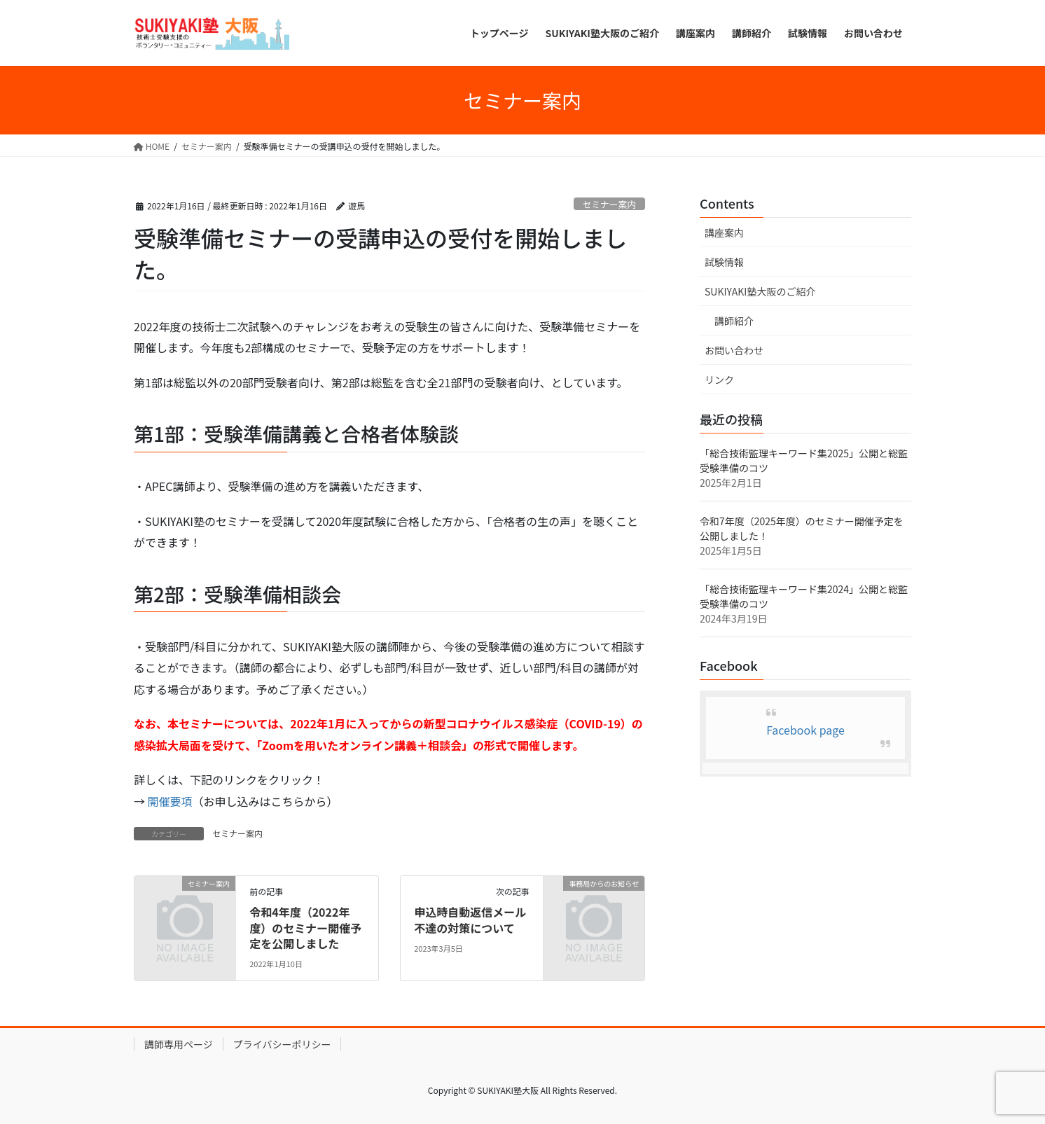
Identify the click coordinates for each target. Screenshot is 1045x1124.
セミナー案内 (609, 204)
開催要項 (170, 801)
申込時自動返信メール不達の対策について (470, 919)
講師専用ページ (178, 1044)
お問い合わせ (734, 350)
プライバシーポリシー (282, 1044)
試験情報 (724, 262)
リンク (719, 380)
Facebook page (805, 729)
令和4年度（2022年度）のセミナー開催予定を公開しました (305, 927)
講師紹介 (734, 321)
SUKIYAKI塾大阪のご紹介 (760, 291)
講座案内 (724, 233)
